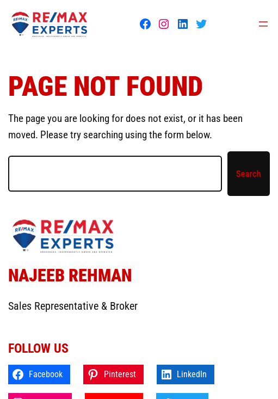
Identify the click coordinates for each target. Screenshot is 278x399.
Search (248, 173)
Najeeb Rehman (70, 275)
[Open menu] (263, 23)
